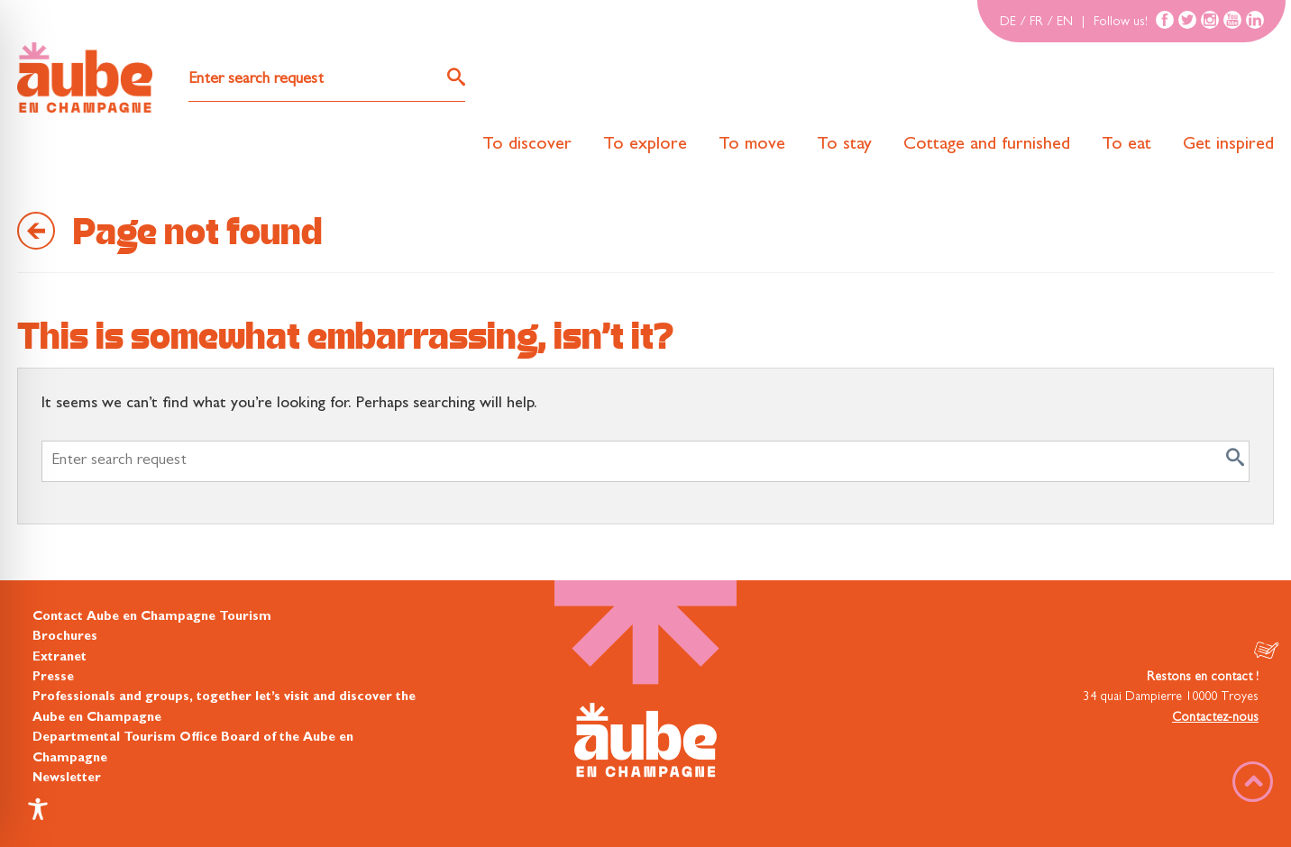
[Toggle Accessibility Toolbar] (38, 809)
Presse (53, 677)
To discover (527, 145)
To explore (645, 145)
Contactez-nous (1215, 718)
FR (1036, 22)
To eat (1126, 145)
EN (1065, 22)
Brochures (64, 637)
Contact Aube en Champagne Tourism (151, 617)
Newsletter (66, 778)
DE (1008, 22)
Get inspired (1228, 145)
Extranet (59, 657)
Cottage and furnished (986, 145)
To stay (844, 145)
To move (752, 145)
